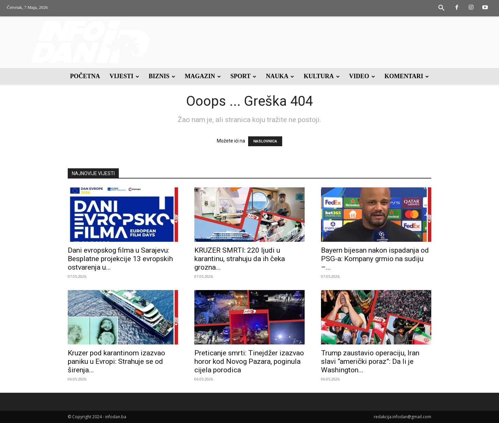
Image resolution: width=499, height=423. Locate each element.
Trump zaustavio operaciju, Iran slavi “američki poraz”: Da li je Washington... (370, 361)
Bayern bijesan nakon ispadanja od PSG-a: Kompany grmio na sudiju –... (375, 258)
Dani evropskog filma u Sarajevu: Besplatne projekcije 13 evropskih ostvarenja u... (120, 258)
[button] (441, 8)
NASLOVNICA (265, 141)
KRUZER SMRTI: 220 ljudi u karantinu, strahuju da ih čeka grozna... (239, 258)
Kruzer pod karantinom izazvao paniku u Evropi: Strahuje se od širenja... (116, 361)
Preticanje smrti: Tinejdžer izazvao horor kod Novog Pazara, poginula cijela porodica (249, 361)
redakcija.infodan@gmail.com (402, 417)
